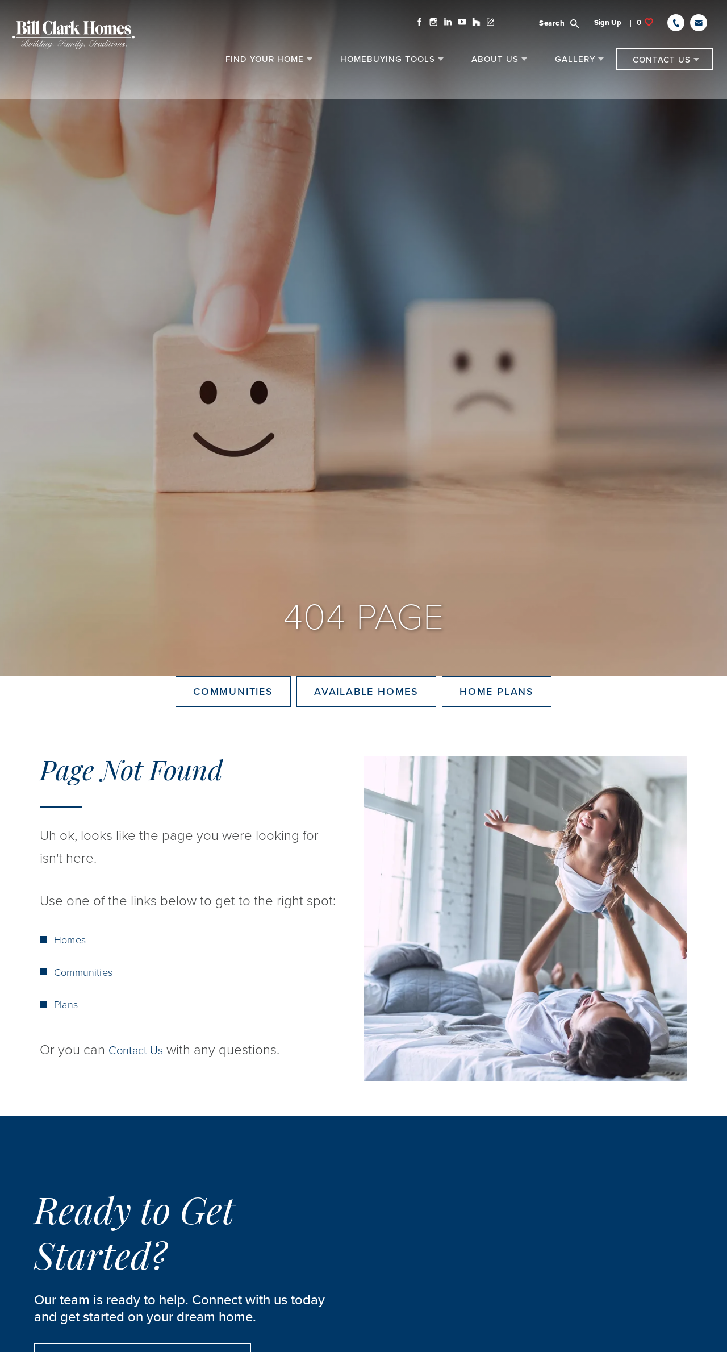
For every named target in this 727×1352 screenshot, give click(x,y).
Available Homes (366, 712)
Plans (67, 1046)
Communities (233, 712)
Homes (71, 981)
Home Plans (496, 712)
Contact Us (141, 1091)
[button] (557, 29)
